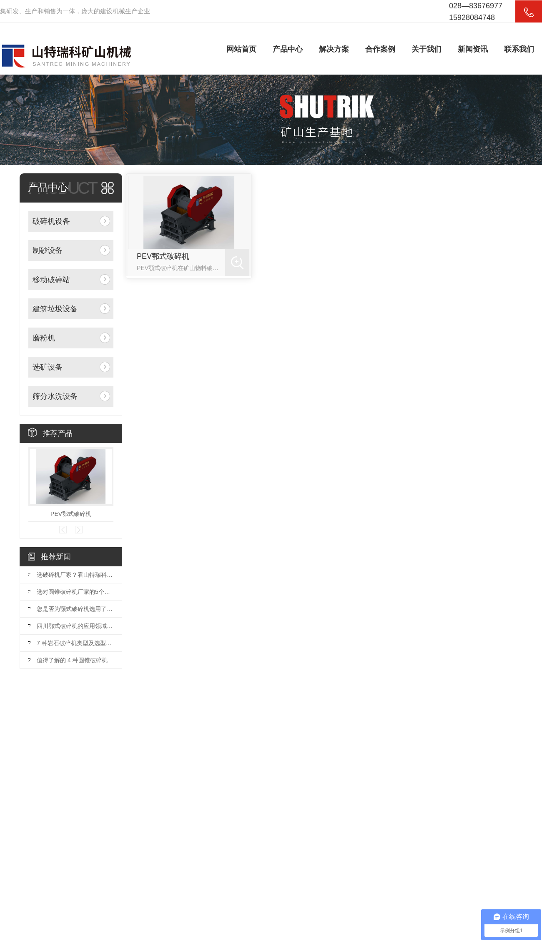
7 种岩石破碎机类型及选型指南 (75, 643)
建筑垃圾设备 (55, 309)
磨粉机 (44, 338)
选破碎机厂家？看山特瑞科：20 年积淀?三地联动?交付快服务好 (75, 574)
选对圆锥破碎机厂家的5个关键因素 (75, 591)
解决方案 (334, 49)
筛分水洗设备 (55, 396)
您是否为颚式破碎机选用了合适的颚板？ (75, 609)
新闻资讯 (473, 49)
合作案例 (380, 49)
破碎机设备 (51, 221)
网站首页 (241, 49)
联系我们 (519, 49)
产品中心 (288, 49)
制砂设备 (48, 250)
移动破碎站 (51, 279)
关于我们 (427, 49)
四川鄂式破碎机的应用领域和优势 (75, 626)
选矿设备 (48, 367)
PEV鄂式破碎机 (70, 514)
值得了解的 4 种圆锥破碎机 (72, 660)
